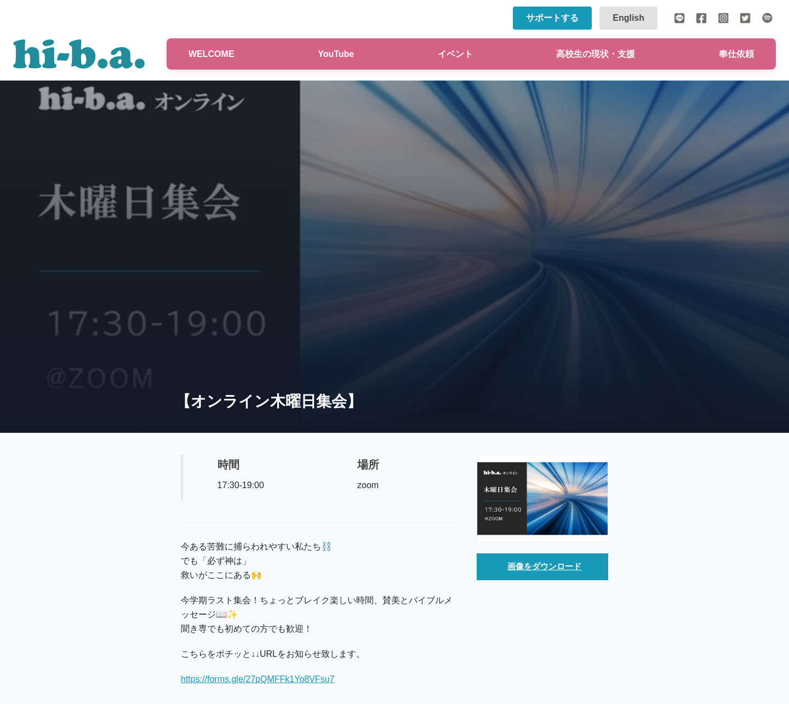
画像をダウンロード (544, 567)
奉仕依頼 (736, 54)
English (628, 17)
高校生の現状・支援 (595, 54)
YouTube (336, 54)
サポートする (552, 17)
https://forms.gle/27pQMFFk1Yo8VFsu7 (257, 679)
